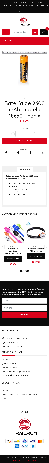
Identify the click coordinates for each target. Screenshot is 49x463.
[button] (33, 10)
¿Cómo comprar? (9, 363)
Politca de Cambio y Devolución (16, 371)
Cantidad (24, 129)
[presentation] (3, 247)
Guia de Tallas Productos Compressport (19, 394)
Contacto (6, 359)
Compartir (24, 149)
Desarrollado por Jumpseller (24, 460)
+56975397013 (12, 342)
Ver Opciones (13, 258)
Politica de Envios (9, 367)
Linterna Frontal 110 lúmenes (36, 249)
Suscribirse (24, 315)
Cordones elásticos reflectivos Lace (13, 251)
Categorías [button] (24, 41)
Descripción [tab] (25, 169)
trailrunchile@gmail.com (16, 346)
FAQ (4, 398)
